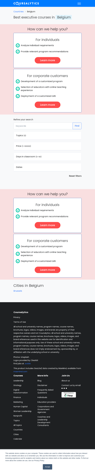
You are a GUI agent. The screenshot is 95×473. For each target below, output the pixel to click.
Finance (17, 397)
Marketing (18, 402)
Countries (18, 11)
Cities (16, 434)
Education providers (46, 402)
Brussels (17, 290)
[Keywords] (43, 126)
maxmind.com (20, 371)
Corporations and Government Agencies (45, 409)
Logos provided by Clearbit (25, 360)
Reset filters (75, 175)
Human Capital (20, 406)
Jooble (28, 363)
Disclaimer (42, 385)
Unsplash (25, 357)
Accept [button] (47, 467)
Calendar (17, 439)
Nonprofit (17, 415)
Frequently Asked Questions (45, 391)
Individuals (42, 397)
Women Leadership (22, 411)
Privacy (16, 317)
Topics (16, 420)
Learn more (47, 60)
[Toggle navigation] (79, 3)
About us (66, 380)
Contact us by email (71, 385)
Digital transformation (20, 391)
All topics (17, 425)
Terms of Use (19, 322)
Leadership (18, 380)
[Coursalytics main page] (26, 3)
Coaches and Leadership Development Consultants (43, 421)
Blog (39, 380)
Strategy (17, 385)
